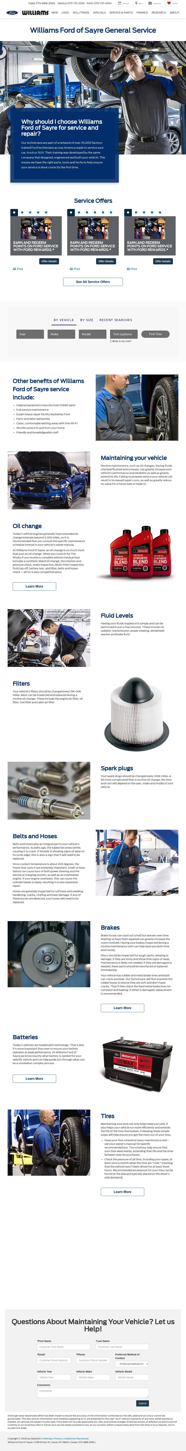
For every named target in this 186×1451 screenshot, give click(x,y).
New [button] (55, 12)
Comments (43, 1385)
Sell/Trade (81, 12)
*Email (41, 1354)
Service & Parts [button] (121, 12)
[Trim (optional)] (124, 334)
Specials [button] (99, 12)
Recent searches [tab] (116, 320)
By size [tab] (87, 320)
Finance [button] (142, 12)
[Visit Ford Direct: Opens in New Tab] (97, 1442)
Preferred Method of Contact (127, 1356)
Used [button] (65, 12)
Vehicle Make (84, 1371)
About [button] (174, 12)
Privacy (58, 1438)
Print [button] (18, 269)
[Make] (61, 334)
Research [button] (159, 12)
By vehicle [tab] (64, 320)
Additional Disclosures (76, 1438)
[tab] (14, 212)
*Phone (80, 1354)
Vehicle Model (123, 1371)
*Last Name (103, 1341)
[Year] (30, 334)
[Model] (92, 334)
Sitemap (47, 1438)
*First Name (44, 1341)
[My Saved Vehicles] (172, 3)
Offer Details (49, 261)
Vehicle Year (44, 1371)
